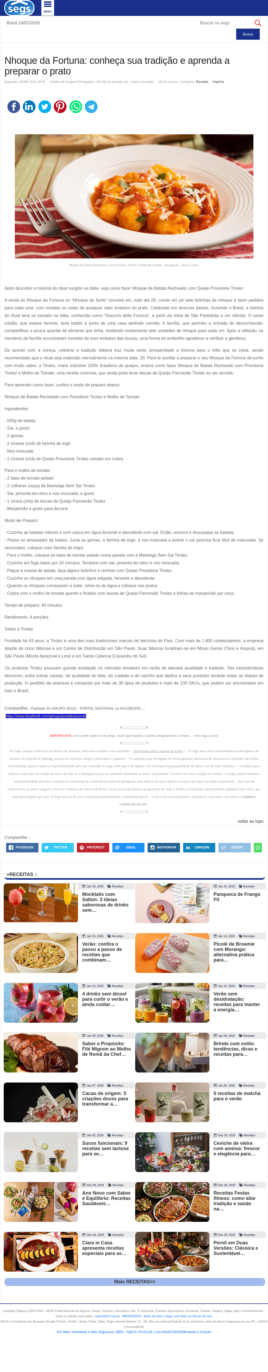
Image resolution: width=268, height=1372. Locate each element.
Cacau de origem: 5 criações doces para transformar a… (105, 1099)
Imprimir (218, 82)
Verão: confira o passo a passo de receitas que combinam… (102, 952)
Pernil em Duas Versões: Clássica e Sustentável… (236, 1248)
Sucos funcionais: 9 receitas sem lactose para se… (105, 1148)
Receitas (202, 82)
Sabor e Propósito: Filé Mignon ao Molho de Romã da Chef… (106, 1049)
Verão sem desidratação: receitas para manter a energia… (237, 1001)
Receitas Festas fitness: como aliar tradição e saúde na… (235, 1201)
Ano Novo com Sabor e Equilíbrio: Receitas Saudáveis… (106, 1198)
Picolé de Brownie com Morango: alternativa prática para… (234, 952)
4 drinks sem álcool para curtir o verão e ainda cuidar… (105, 999)
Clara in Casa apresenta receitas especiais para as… (104, 1248)
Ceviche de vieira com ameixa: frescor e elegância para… (237, 1148)
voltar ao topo (250, 821)
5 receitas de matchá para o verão (237, 1096)
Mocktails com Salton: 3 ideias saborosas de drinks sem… (105, 902)
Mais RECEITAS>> (135, 1281)
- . (166, 1316)
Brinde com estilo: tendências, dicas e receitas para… (235, 1049)
